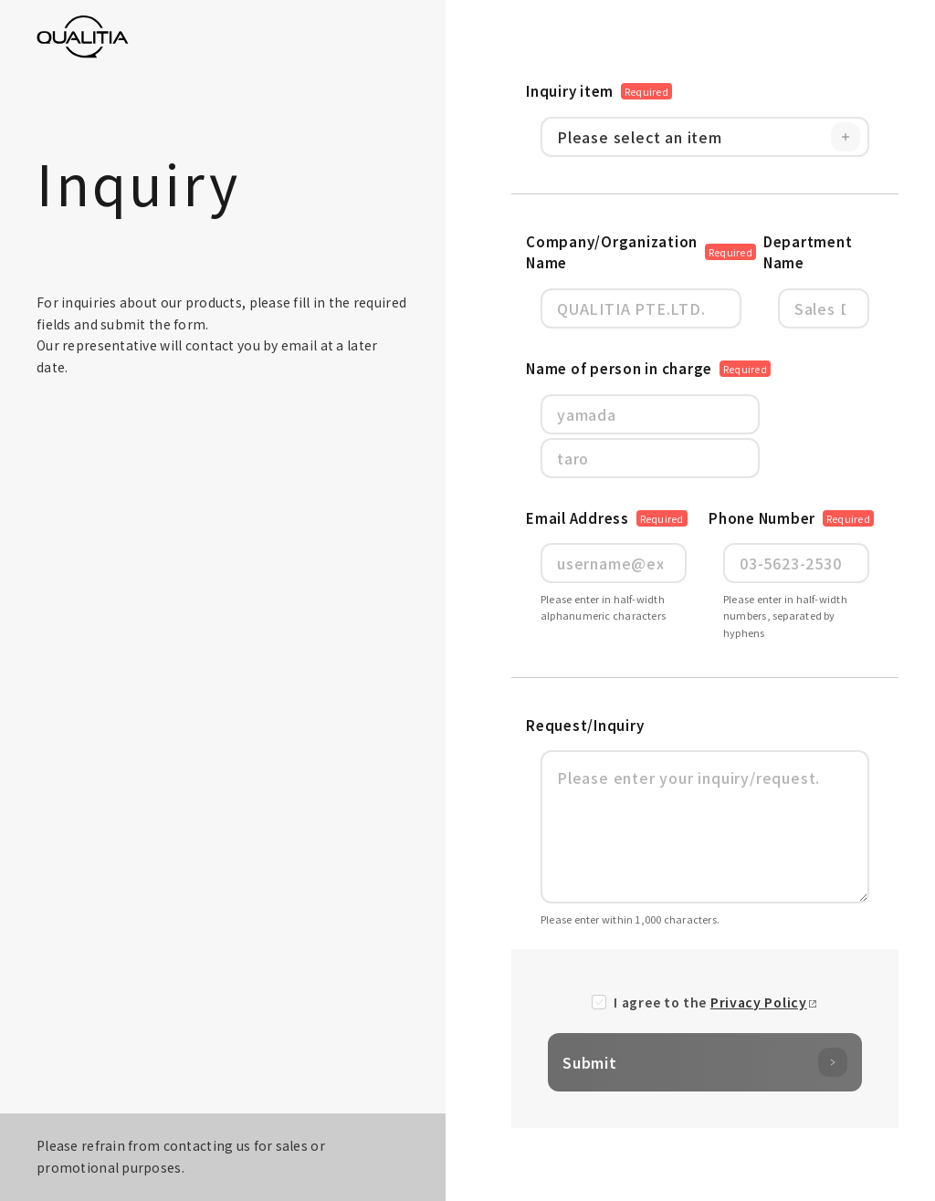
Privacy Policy (758, 1002)
